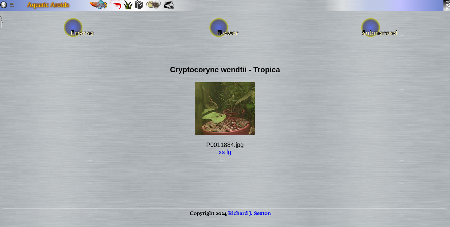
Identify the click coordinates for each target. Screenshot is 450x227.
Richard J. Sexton (249, 219)
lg (229, 152)
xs (222, 152)
